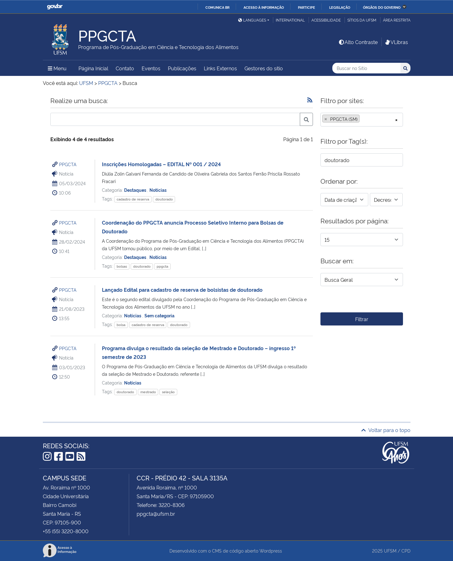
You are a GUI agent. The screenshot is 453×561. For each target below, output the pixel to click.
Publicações (182, 68)
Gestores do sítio (263, 68)
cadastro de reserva (133, 199)
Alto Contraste (358, 41)
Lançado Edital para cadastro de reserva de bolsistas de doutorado (182, 289)
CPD (405, 551)
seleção (168, 392)
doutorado (164, 199)
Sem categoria (159, 315)
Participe (306, 7)
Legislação (339, 7)
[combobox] (361, 120)
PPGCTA (67, 164)
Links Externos (220, 68)
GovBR (55, 7)
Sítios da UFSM (361, 19)
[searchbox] (363, 119)
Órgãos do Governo (381, 7)
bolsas (122, 266)
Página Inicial (93, 68)
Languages (252, 19)
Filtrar (361, 318)
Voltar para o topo (385, 429)
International (290, 19)
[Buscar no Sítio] (366, 68)
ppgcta (162, 266)
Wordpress (270, 551)
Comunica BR (217, 7)
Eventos (151, 68)
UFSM (390, 551)
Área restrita (396, 19)
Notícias (158, 190)
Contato (125, 68)
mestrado (148, 392)
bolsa (121, 324)
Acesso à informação (264, 7)
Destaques (135, 190)
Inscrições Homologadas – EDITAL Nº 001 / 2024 (161, 164)
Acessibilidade (326, 19)
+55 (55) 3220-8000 (65, 531)
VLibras (396, 41)
